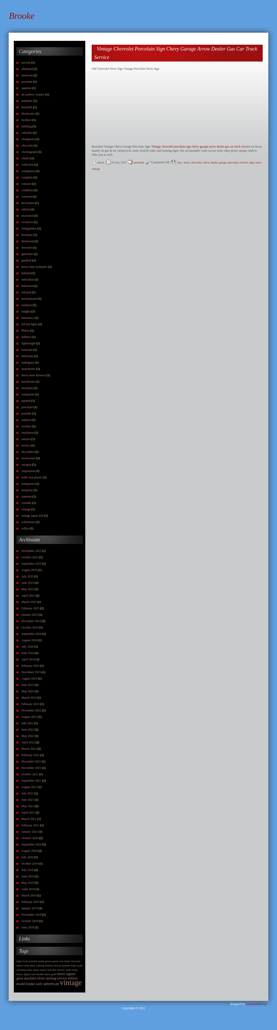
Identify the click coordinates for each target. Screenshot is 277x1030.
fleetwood (27, 241)
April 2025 (28, 595)
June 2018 (27, 927)
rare (33, 974)
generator (27, 254)
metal (19, 965)
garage (222, 162)
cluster (25, 158)
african (57, 965)
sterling (50, 978)
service (25, 445)
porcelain (27, 407)
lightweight (28, 343)
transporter (28, 484)
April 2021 (28, 812)
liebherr (26, 337)
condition (27, 190)
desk (32, 965)
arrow (186, 162)
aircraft (25, 62)
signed (70, 974)
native (43, 969)
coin (61, 961)
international (29, 298)
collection (27, 164)
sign (251, 162)
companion (28, 171)
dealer (214, 162)
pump (41, 961)
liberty (25, 330)
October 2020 (29, 838)
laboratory (27, 318)
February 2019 (30, 902)
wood (26, 965)
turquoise (27, 490)
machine (30, 978)
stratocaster (28, 458)
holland (26, 273)
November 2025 (31, 551)
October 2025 (29, 557)
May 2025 (27, 589)
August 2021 (29, 787)
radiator (26, 420)
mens (68, 969)
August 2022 (29, 717)
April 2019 (28, 889)
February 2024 (30, 666)
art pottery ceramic (33, 94)
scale (79, 965)
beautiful (26, 107)
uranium (26, 496)
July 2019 (27, 870)
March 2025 (28, 602)
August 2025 (29, 570)
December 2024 (31, 621)
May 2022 (27, 736)
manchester (28, 369)
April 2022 (28, 742)
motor (61, 974)
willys (25, 528)
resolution (27, 432)
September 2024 (31, 634)
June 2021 (27, 800)
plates (36, 969)
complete (27, 177)
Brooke (21, 16)
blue (30, 969)
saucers (25, 439)
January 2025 (29, 614)
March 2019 (28, 895)
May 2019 (27, 882)
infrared (26, 292)
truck (25, 961)
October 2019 (29, 863)
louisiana (26, 350)
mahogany (27, 362)
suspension (28, 471)
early (39, 984)
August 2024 (29, 640)
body (73, 965)
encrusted (27, 215)
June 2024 (27, 653)
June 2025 (27, 583)
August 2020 (29, 851)
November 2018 (31, 914)
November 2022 (31, 710)
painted (25, 401)
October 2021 (29, 774)
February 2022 (30, 755)
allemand (27, 69)
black (47, 974)
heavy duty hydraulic (34, 267)
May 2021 (27, 806)
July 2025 (27, 576)
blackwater (28, 113)
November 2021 (31, 768)
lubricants (27, 356)
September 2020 (31, 844)
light (18, 961)
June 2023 (27, 685)
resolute (26, 426)
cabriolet (26, 133)
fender (30, 984)
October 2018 (29, 921)
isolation (26, 305)
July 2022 (27, 723)
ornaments (27, 394)
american (27, 75)
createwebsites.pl (256, 1004)
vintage (25, 509)
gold (53, 974)
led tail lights (29, 324)
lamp (75, 969)
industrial (27, 286)
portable (26, 413)
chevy (206, 162)
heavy (19, 974)
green (48, 961)
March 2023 (28, 697)
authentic (27, 101)
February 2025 (30, 608)
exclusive (27, 222)
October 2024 (29, 627)
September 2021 (31, 780)
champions (28, 139)
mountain (27, 388)
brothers (26, 120)
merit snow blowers (33, 375)
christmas (21, 969)
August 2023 (29, 678)
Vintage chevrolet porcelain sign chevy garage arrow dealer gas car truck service (200, 146)
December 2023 (31, 672)
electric (61, 969)
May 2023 (27, 691)
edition (25, 209)
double (40, 974)
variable (26, 503)
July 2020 (27, 857)
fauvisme (27, 235)
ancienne (26, 81)
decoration (27, 203)
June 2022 (27, 729)
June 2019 (27, 876)
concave (26, 184)
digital (26, 974)
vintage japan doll (32, 515)
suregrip (26, 464)
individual (27, 279)
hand (67, 961)
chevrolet (27, 145)
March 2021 (28, 819)
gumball (26, 260)
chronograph (29, 152)
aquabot (26, 88)
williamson (28, 522)
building (26, 126)
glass (19, 978)
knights (25, 311)
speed (55, 961)
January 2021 (29, 831)
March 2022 (28, 748)
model (20, 984)
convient (26, 196)
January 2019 (29, 908)
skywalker (27, 452)
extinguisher (29, 228)
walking (40, 965)
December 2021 (31, 761)
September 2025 (31, 563)
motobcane (28, 381)
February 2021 (30, 825)
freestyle (26, 247)
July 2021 (27, 793)
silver (41, 978)
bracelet (51, 969)
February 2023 (30, 704)
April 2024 (28, 659)
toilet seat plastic (31, 477)
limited (49, 965)
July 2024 (27, 646)
